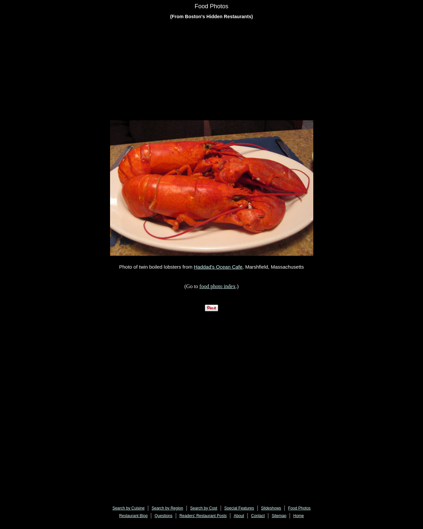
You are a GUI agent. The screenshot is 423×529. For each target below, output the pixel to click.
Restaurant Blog (133, 515)
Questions (164, 515)
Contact (258, 515)
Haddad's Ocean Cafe (218, 267)
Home (298, 515)
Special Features (239, 508)
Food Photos (299, 508)
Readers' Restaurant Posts (203, 515)
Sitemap (279, 515)
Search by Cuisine (128, 508)
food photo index (217, 286)
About (239, 515)
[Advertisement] (211, 71)
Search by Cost (203, 508)
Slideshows (271, 508)
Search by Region (167, 508)
